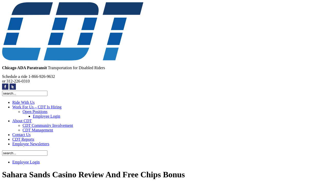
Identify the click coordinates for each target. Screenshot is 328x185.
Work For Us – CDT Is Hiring (36, 107)
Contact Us (21, 134)
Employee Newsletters (30, 144)
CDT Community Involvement (48, 125)
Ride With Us (23, 102)
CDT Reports (23, 139)
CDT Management (38, 130)
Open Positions (35, 111)
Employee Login (46, 116)
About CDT (22, 121)
